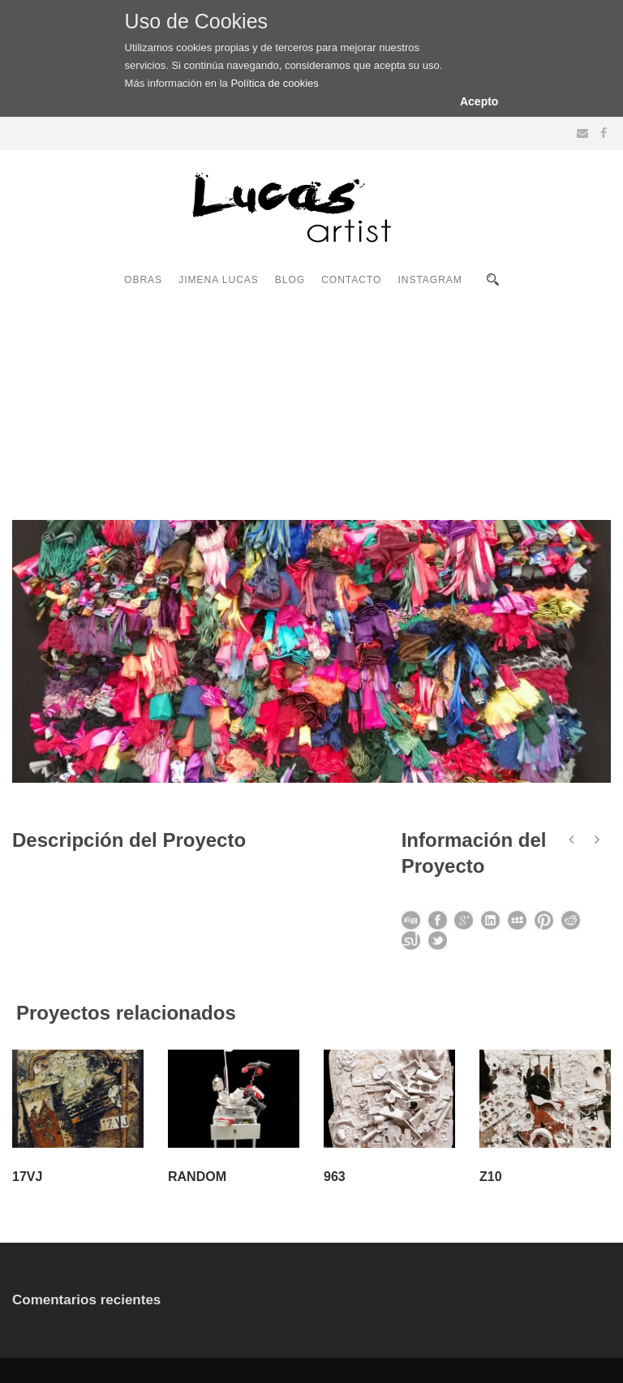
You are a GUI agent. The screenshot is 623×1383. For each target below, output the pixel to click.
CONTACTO (351, 280)
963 (335, 1176)
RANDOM (197, 1176)
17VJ (27, 1176)
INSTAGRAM (429, 280)
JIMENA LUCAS (218, 280)
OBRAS (143, 280)
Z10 (490, 1176)
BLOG (290, 280)
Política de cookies (274, 83)
